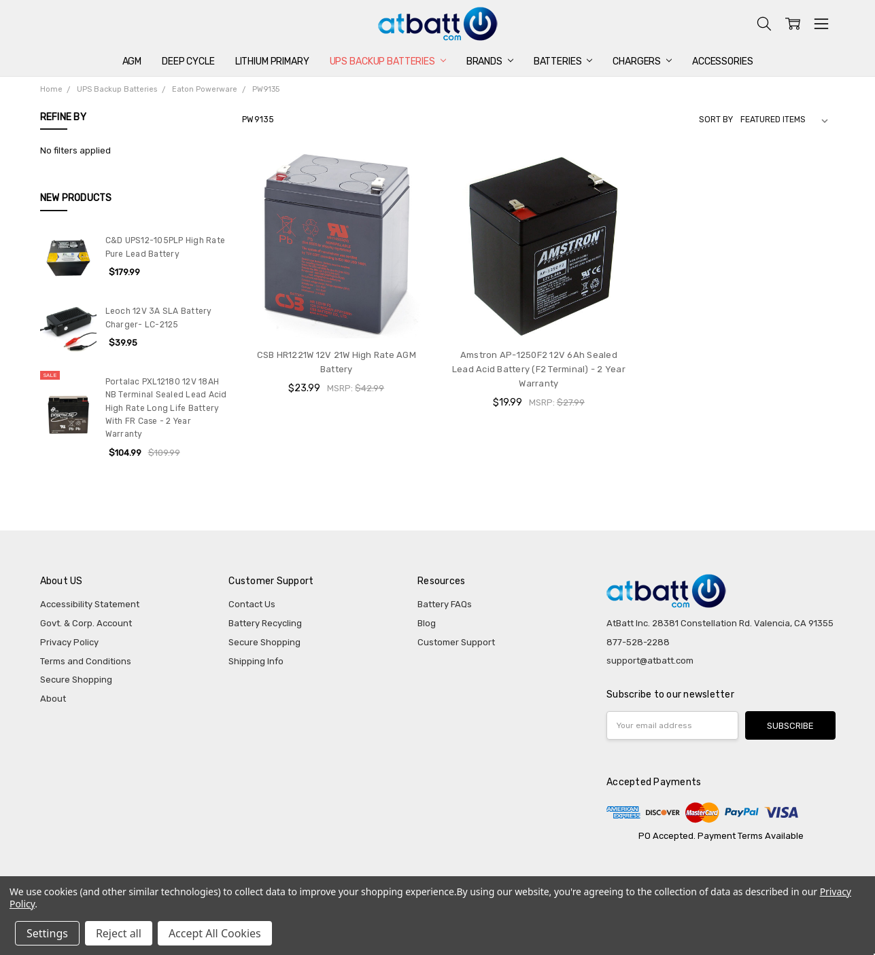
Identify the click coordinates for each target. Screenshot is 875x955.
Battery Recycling (265, 623)
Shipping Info (256, 661)
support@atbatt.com (649, 660)
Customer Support (456, 642)
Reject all (118, 933)
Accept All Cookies (215, 933)
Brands (489, 61)
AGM (132, 61)
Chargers (642, 61)
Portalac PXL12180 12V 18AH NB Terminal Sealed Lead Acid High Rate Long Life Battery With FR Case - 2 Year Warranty (166, 408)
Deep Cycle (188, 61)
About (53, 698)
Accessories (722, 61)
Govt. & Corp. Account (86, 623)
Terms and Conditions (85, 661)
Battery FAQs (444, 604)
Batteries (563, 61)
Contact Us (251, 604)
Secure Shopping (76, 679)
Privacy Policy (69, 642)
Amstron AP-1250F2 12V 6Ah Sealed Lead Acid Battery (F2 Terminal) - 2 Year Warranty (538, 369)
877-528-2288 (638, 642)
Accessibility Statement (89, 604)
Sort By (716, 119)
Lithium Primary (272, 61)
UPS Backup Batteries (388, 61)
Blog (426, 623)
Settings (47, 933)
